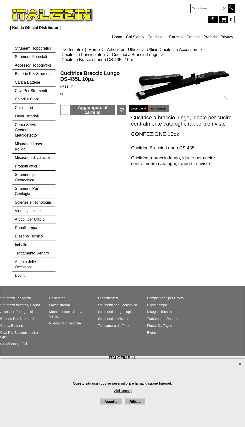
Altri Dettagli (158, 108)
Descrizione (138, 108)
